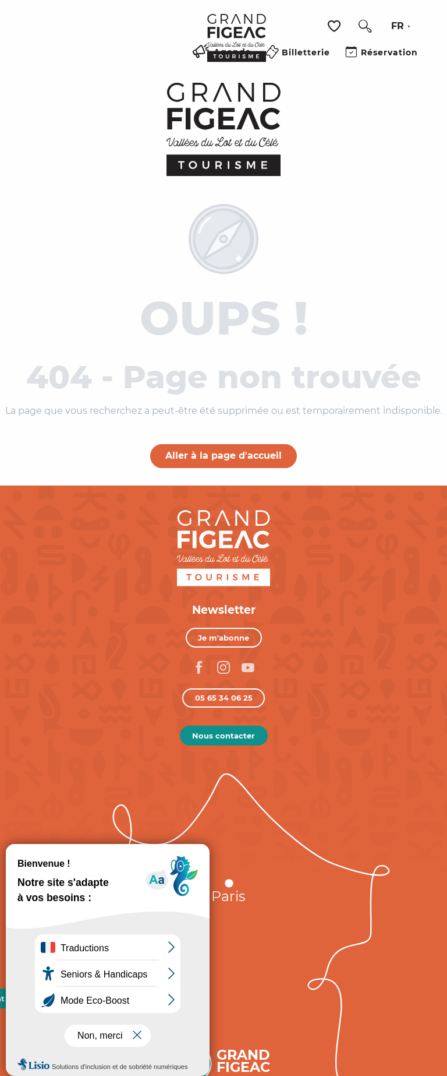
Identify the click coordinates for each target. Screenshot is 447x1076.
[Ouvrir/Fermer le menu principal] (184, 66)
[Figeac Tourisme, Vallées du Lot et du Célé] (223, 129)
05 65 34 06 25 (224, 697)
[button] (365, 26)
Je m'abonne (223, 637)
